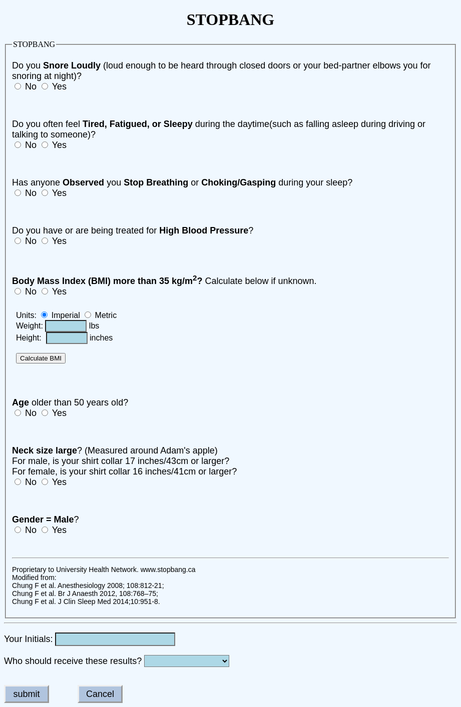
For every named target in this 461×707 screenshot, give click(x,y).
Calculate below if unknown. (164, 281)
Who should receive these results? (74, 661)
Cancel (100, 694)
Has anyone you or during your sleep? (182, 183)
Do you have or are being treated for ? (132, 231)
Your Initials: (28, 639)
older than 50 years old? (70, 403)
